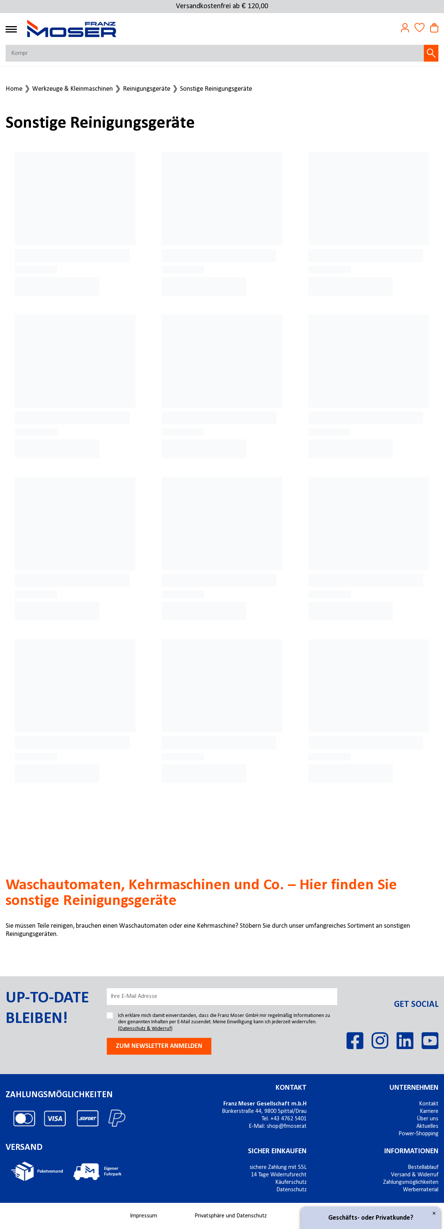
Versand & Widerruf (414, 1175)
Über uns (427, 1119)
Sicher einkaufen (277, 1151)
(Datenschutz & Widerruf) (145, 1029)
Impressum (143, 1216)
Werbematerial (420, 1190)
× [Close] (434, 1213)
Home (14, 89)
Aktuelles (427, 1126)
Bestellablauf (423, 1167)
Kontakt (291, 1088)
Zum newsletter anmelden (159, 1046)
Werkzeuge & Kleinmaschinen (72, 89)
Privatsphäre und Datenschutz (231, 1216)
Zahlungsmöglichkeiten (410, 1182)
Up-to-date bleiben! (47, 1008)
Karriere (429, 1111)
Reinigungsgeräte (146, 89)
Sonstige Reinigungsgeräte (216, 89)
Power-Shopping (418, 1134)
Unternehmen (413, 1088)
